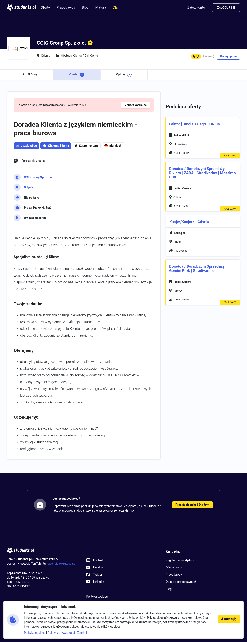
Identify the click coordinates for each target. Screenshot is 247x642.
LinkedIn (98, 581)
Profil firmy (30, 74)
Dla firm (118, 7)
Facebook (99, 567)
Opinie (124, 75)
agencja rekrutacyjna (61, 563)
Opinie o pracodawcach (181, 581)
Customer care (88, 145)
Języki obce (26, 145)
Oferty (45, 7)
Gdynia (28, 187)
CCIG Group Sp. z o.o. (38, 177)
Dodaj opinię (228, 56)
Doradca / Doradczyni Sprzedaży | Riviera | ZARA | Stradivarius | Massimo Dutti (202, 172)
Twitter (97, 574)
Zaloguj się (226, 7)
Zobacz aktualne (136, 105)
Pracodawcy (66, 7)
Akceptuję (228, 619)
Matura (100, 7)
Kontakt (98, 560)
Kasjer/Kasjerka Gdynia (189, 221)
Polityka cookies (97, 596)
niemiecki (113, 145)
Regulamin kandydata (180, 560)
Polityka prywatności (61, 632)
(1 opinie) (208, 56)
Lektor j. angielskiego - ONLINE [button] (196, 124)
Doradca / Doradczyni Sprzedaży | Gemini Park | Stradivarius (197, 268)
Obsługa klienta (58, 145)
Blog (85, 7)
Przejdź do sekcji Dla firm (192, 504)
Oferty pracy (174, 567)
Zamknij (82, 632)
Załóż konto (196, 7)
